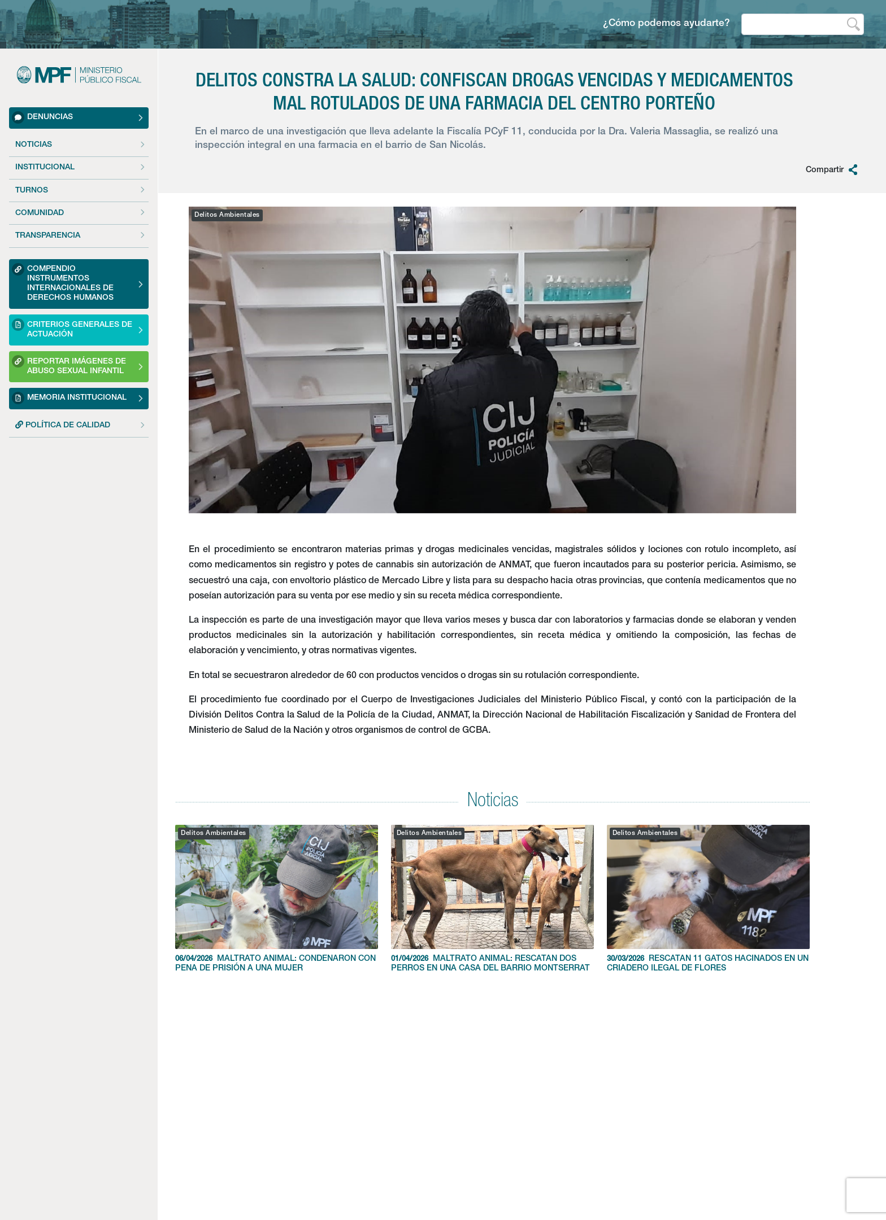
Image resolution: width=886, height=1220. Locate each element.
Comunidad (39, 213)
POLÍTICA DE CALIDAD (62, 425)
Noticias (33, 145)
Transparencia (47, 236)
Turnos (31, 191)
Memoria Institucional (69, 398)
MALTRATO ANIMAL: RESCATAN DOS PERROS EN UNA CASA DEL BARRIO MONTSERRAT (492, 899)
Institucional (45, 168)
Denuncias (42, 117)
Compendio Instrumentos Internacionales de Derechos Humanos (63, 282)
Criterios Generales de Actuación (72, 328)
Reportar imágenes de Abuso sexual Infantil (69, 365)
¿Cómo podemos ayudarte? (666, 24)
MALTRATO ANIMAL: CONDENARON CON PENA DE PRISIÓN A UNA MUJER (276, 899)
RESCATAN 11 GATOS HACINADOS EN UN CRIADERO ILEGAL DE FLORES (708, 899)
